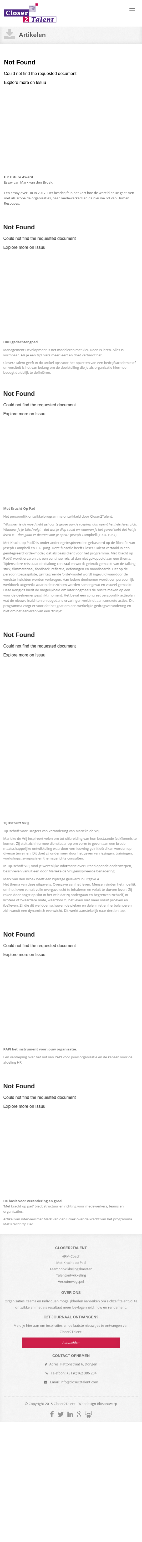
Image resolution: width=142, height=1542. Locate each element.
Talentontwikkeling (71, 1277)
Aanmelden (71, 1340)
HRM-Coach (71, 1258)
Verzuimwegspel (71, 1283)
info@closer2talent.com (79, 1380)
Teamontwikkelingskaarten (71, 1270)
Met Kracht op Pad (71, 1264)
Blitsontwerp (107, 1403)
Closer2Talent (30, 13)
